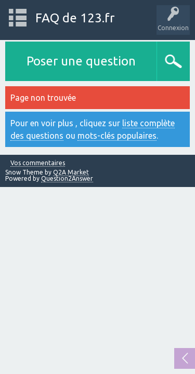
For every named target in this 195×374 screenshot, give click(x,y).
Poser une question (81, 61)
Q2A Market (71, 172)
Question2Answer (67, 178)
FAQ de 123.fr (74, 18)
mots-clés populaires (117, 135)
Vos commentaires (37, 163)
